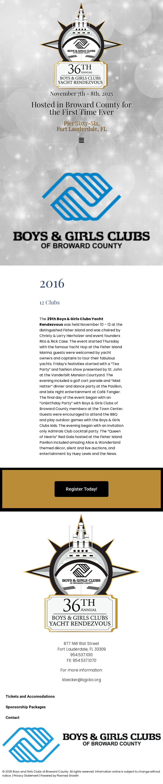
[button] (81, 141)
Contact (12, 717)
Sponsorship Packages (26, 707)
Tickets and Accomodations (30, 696)
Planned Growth (68, 775)
